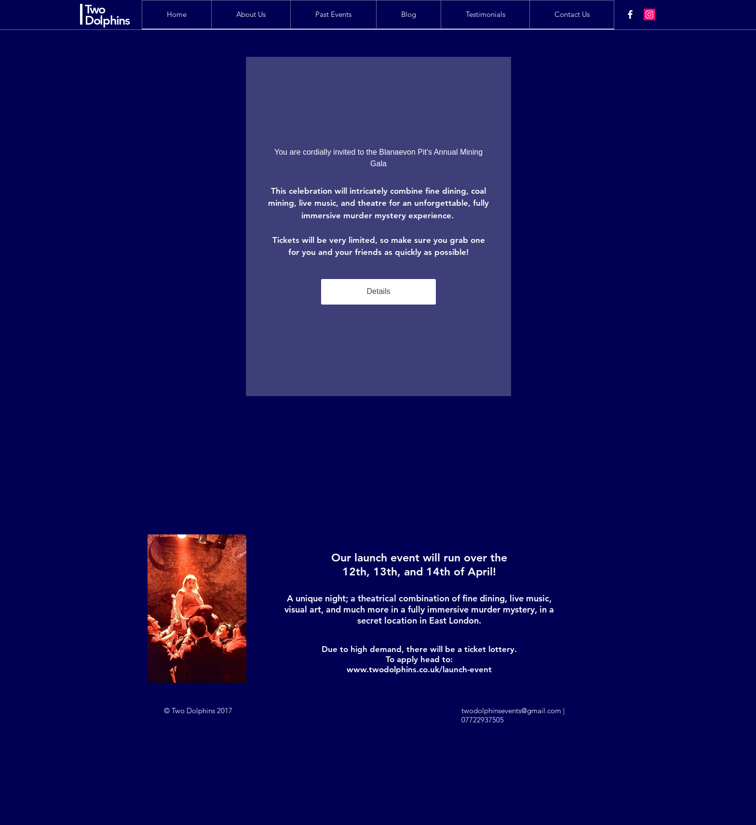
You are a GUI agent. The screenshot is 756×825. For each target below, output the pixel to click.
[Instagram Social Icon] (649, 14)
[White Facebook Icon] (630, 14)
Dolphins (107, 20)
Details (379, 291)
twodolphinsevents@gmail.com (511, 710)
